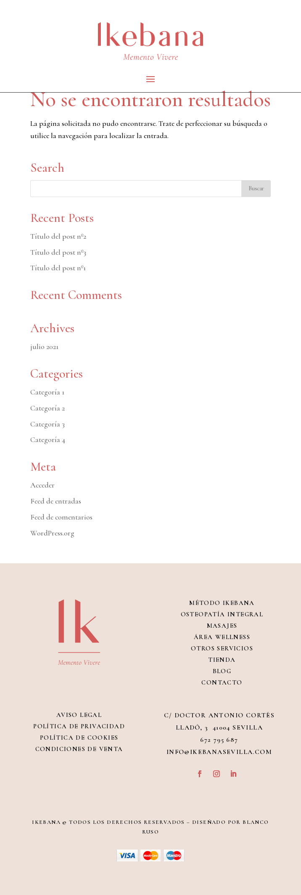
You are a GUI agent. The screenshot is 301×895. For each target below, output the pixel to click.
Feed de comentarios (61, 517)
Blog (222, 671)
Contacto (221, 682)
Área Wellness (222, 637)
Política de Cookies (79, 737)
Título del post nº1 (58, 267)
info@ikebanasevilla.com (219, 752)
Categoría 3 (47, 424)
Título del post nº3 (58, 252)
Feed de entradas (55, 501)
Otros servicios (222, 648)
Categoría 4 (47, 439)
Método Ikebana (222, 603)
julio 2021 (44, 346)
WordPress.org (52, 533)
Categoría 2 (47, 408)
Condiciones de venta (79, 749)
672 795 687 (219, 739)
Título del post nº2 (58, 236)
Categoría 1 (47, 392)
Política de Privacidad (79, 726)
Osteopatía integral (222, 614)
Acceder (42, 485)
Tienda (221, 659)
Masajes (222, 625)
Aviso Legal (79, 715)
